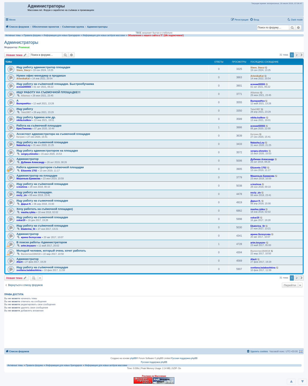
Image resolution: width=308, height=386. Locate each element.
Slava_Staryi (23, 70)
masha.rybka (28, 212)
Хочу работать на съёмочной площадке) (44, 209)
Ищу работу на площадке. (34, 192)
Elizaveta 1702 (29, 170)
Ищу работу (24, 108)
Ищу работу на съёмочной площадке (42, 184)
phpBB (133, 358)
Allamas (25, 95)
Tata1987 (26, 112)
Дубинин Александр (32, 162)
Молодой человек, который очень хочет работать (51, 250)
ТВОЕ (138, 33)
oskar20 (20, 220)
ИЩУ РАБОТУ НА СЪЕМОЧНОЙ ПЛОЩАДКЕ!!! (48, 92)
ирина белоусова (31, 237)
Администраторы (21, 42)
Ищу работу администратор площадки (43, 67)
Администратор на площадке (36, 175)
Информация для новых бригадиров (62, 35)
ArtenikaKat (23, 78)
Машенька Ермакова (28, 178)
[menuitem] (254, 19)
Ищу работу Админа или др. (36, 117)
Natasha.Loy (23, 145)
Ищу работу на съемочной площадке (42, 142)
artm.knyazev (28, 245)
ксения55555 (23, 86)
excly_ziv (21, 195)
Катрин (20, 137)
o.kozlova (21, 187)
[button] (265, 19)
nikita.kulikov (23, 120)
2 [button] (297, 55)
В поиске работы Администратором (41, 242)
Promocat (24, 47)
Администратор (27, 159)
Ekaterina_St (28, 229)
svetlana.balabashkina (28, 270)
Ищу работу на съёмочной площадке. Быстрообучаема (55, 83)
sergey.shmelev (29, 154)
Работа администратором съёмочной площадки (50, 167)
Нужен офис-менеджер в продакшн (41, 75)
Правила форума (32, 35)
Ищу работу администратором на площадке (47, 150)
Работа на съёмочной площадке (38, 125)
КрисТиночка (23, 128)
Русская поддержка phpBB (184, 358)
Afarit (19, 262)
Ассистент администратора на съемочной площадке (53, 134)
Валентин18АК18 (31, 254)
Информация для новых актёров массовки (104, 35)
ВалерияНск (23, 103)
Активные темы (13, 35)
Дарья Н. (26, 204)
